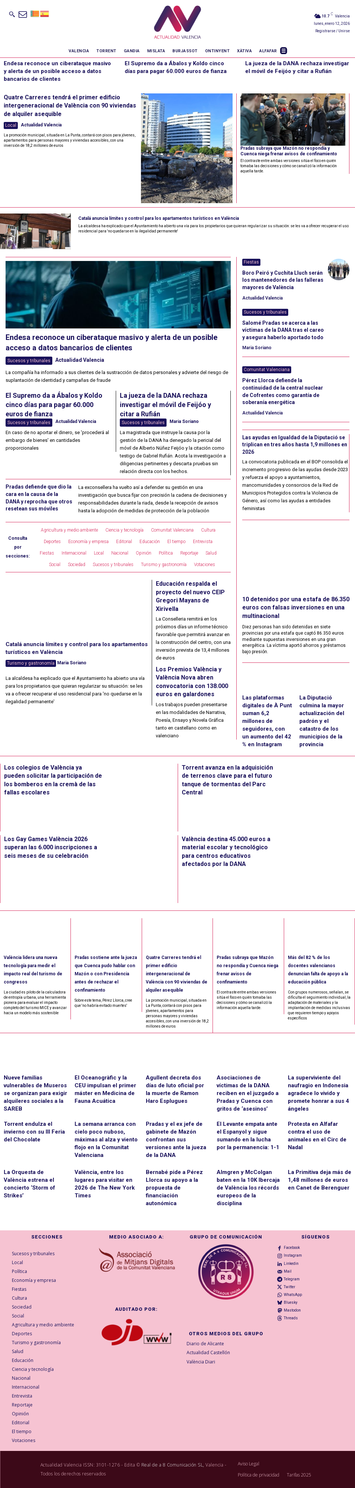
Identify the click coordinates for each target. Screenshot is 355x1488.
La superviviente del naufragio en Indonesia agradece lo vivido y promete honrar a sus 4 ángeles (318, 1093)
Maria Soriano (184, 421)
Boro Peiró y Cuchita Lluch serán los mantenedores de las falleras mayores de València (282, 280)
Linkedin (291, 1264)
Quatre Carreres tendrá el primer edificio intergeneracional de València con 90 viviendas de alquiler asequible (70, 106)
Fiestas (251, 262)
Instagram (293, 1255)
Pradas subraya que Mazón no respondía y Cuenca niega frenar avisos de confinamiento (288, 151)
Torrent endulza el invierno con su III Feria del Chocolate (34, 1132)
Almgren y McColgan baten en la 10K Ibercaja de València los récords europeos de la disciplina (248, 1188)
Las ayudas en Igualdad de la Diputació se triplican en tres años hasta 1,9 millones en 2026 (294, 444)
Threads (291, 1318)
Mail (288, 1271)
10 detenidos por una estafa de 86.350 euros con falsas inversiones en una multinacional (295, 607)
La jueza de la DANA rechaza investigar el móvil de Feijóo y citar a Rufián (165, 404)
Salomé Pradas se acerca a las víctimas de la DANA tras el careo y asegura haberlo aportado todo (283, 330)
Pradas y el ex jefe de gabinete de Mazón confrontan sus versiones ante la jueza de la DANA (176, 1139)
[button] (12, 14)
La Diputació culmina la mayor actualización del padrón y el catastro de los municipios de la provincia (321, 721)
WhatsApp (293, 1295)
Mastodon (292, 1310)
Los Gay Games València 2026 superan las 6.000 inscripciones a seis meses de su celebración (50, 847)
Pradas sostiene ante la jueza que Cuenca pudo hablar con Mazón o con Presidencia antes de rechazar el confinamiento (106, 974)
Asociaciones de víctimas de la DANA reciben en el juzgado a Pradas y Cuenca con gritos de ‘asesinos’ (248, 1093)
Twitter (289, 1287)
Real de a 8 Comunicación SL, (172, 1465)
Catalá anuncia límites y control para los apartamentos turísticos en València (158, 218)
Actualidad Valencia (41, 125)
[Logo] (177, 22)
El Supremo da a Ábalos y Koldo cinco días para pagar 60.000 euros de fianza (54, 404)
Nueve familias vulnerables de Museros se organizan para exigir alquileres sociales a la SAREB (35, 1093)
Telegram (292, 1279)
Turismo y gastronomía (31, 663)
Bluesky (291, 1302)
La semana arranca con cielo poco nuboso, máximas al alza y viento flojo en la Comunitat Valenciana (106, 1139)
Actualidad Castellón (208, 1352)
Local (10, 125)
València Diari (201, 1362)
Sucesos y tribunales (28, 360)
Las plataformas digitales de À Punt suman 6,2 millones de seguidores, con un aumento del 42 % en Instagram (267, 721)
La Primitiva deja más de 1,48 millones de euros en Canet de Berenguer (319, 1180)
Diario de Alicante (205, 1343)
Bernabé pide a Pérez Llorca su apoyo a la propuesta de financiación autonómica (174, 1188)
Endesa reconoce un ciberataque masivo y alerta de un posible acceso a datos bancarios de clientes (57, 71)
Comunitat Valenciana (267, 369)
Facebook (292, 1248)
